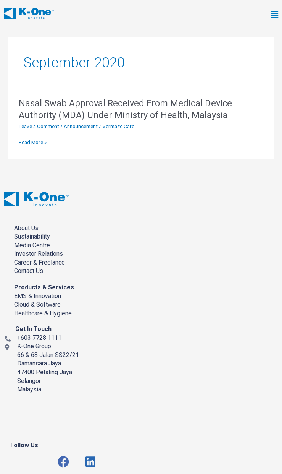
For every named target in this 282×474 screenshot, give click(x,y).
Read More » (33, 142)
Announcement (81, 126)
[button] (197, 14)
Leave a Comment (39, 126)
